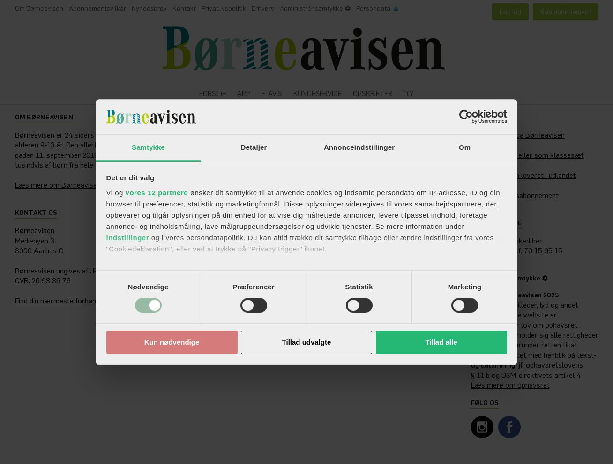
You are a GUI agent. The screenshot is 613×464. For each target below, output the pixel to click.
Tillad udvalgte (306, 342)
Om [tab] (465, 147)
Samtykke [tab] (148, 147)
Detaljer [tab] (254, 147)
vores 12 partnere (157, 193)
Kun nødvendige (172, 342)
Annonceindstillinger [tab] (359, 147)
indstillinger (128, 238)
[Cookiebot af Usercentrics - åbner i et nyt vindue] (466, 117)
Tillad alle (441, 342)
